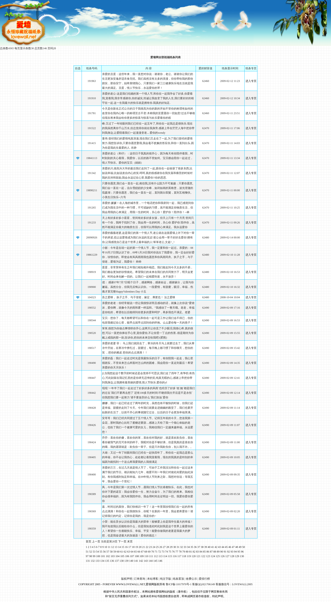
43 (219, 547)
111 (151, 556)
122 (203, 556)
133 (97, 560)
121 (198, 556)
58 (111, 551)
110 (146, 556)
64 (132, 551)
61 (121, 551)
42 (216, 547)
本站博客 (152, 578)
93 (232, 551)
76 (173, 551)
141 (136, 560)
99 (94, 556)
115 (170, 556)
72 (159, 551)
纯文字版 (165, 578)
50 (243, 547)
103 (113, 556)
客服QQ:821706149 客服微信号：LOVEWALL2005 (222, 584)
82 (194, 551)
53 (94, 551)
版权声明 (126, 578)
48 (236, 547)
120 (193, 556)
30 (174, 547)
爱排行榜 (204, 578)
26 (161, 547)
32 (181, 547)
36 (195, 547)
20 (140, 547)
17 (129, 547)
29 (171, 547)
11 (109, 547)
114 (165, 556)
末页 (130, 541)
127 (227, 556)
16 (126, 547)
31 (178, 547)
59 (114, 551)
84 (201, 551)
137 (117, 560)
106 (127, 556)
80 (187, 551)
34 (188, 547)
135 (107, 560)
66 (138, 551)
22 (147, 547)
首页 (88, 541)
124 (213, 556)
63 (128, 551)
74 (166, 551)
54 (97, 551)
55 (101, 551)
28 (167, 547)
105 (122, 556)
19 (136, 547)
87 (211, 551)
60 (118, 551)
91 (225, 551)
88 (214, 551)
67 (142, 551)
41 (212, 547)
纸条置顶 (178, 578)
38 (202, 547)
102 (108, 556)
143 (146, 560)
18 (133, 547)
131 (88, 560)
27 (164, 547)
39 (205, 547)
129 (237, 556)
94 (235, 551)
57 (107, 551)
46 (229, 547)
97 (87, 556)
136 (112, 560)
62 (125, 551)
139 (126, 560)
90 (221, 551)
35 (192, 547)
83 (197, 551)
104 (117, 556)
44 (223, 547)
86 (207, 551)
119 (189, 556)
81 (190, 551)
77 (176, 551)
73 (163, 551)
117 (179, 556)
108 (137, 556)
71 (156, 551)
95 (238, 551)
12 (112, 547)
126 (222, 556)
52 (90, 551)
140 (131, 560)
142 (141, 560)
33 (185, 547)
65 (135, 551)
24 (154, 547)
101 (103, 556)
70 (152, 551)
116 (175, 556)
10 (105, 547)
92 (228, 551)
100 (98, 556)
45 (226, 547)
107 (132, 556)
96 (242, 551)
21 (143, 547)
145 (155, 560)
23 (150, 547)
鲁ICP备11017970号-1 (178, 584)
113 (160, 556)
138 (122, 560)
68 (145, 551)
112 (156, 556)
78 (180, 551)
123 (208, 556)
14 (119, 547)
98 (90, 556)
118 (184, 556)
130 (242, 556)
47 (233, 547)
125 (218, 556)
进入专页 (251, 81)
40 (209, 547)
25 (157, 547)
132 (93, 560)
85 (204, 551)
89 (218, 551)
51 (87, 551)
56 (104, 551)
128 (232, 556)
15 (123, 547)
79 (183, 551)
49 (240, 547)
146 (160, 560)
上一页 (96, 541)
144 (150, 560)
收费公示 (191, 578)
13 (116, 547)
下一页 (122, 541)
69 (149, 551)
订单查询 (139, 578)
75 (169, 551)
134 (102, 560)
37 (198, 547)
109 (142, 556)
